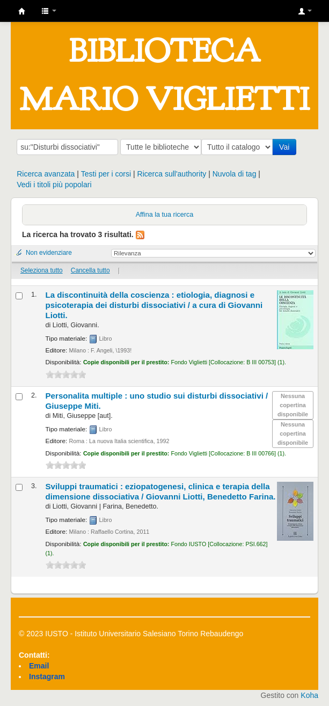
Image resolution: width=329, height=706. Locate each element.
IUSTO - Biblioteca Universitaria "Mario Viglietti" (22, 11)
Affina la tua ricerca (165, 214)
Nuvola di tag (235, 174)
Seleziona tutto (41, 270)
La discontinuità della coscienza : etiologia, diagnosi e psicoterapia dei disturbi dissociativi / (154, 305)
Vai (286, 147)
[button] (48, 10)
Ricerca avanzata (46, 174)
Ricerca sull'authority (172, 174)
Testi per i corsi (106, 174)
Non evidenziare (49, 252)
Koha (309, 695)
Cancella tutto (90, 270)
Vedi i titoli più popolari (54, 184)
